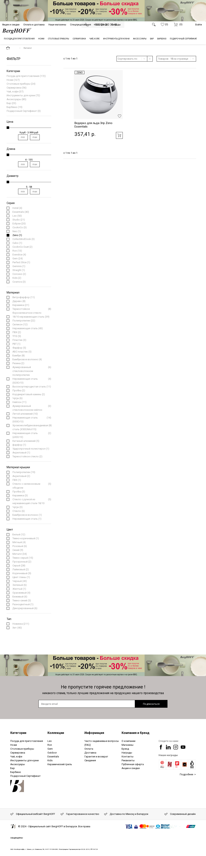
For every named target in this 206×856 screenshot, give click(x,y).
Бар (9, 103)
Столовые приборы (18, 83)
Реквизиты (128, 760)
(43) (27, 328)
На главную (11, 48)
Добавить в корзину (119, 135)
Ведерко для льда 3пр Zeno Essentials (93, 124)
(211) (20, 624)
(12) (20, 324)
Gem (50, 748)
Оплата (88, 748)
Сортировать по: (128, 58)
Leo (49, 741)
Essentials (53, 756)
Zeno (79, 72)
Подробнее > (188, 774)
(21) (18, 220)
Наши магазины (57, 24)
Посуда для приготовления (23, 76)
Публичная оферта (133, 764)
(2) (22, 247)
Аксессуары (14, 99)
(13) (17, 251)
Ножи (10, 79)
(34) (19, 554)
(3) (19, 227)
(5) (19, 348)
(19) (23, 472)
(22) (23, 321)
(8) (18, 301)
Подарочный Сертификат (22, 110)
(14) (31, 420)
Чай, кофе (12, 91)
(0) (164, 24)
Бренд (125, 748)
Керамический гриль (59, 764)
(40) (20, 212)
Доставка (90, 752)
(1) (16, 231)
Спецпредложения (80, 24)
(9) (16, 336)
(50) (17, 216)
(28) (18, 566)
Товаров (163, 58)
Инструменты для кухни (21, 95)
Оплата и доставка (34, 24)
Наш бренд (101, 24)
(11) (23, 297)
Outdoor (52, 752)
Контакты (127, 756)
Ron (49, 744)
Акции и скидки (10, 24)
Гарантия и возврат (96, 756)
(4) (17, 208)
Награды (116, 24)
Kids (50, 760)
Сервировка (14, 87)
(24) (17, 258)
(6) (31, 371)
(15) (22, 558)
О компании (128, 741)
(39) (30, 317)
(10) (25, 414)
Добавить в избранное (119, 116)
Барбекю (12, 107)
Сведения (90, 760)
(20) (19, 224)
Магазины (127, 744)
